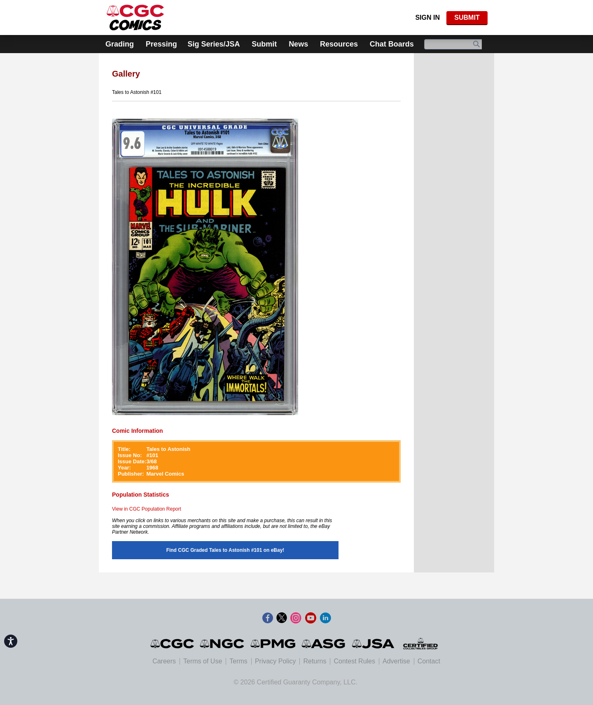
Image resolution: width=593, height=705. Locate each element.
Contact (429, 661)
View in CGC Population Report (146, 509)
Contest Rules (354, 661)
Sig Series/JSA (213, 44)
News (298, 44)
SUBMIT (466, 17)
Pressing (161, 44)
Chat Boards (392, 44)
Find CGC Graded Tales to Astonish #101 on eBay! (225, 550)
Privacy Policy (275, 661)
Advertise (396, 661)
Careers (164, 661)
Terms (238, 661)
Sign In (427, 17)
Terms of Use (202, 661)
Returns (314, 661)
